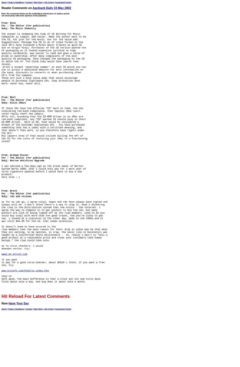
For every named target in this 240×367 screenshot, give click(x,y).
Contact (29, 2)
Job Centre (49, 2)
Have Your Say (18, 357)
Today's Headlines (16, 2)
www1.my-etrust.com (14, 300)
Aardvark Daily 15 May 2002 (52, 8)
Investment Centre (63, 2)
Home (4, 2)
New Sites (38, 2)
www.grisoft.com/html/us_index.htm (25, 320)
